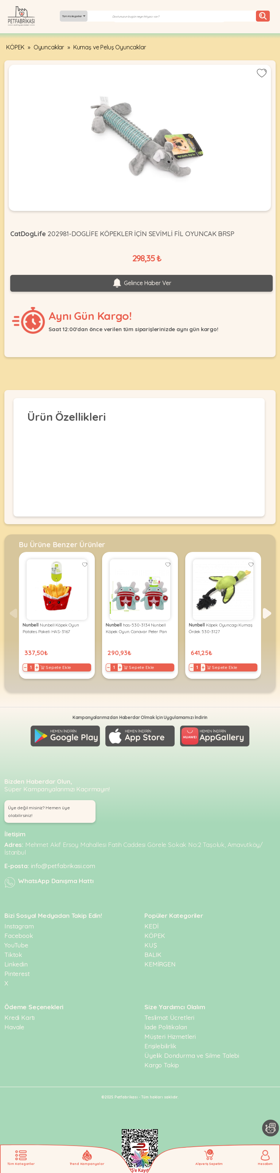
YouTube (16, 945)
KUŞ (150, 945)
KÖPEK (15, 47)
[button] (267, 613)
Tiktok (13, 954)
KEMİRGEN (160, 964)
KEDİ (151, 926)
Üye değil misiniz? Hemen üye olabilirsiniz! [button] (39, 811)
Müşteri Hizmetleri (170, 1036)
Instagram (19, 926)
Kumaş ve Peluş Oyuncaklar (109, 47)
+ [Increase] (36, 667)
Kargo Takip (161, 1065)
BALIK (153, 954)
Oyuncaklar (49, 47)
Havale (14, 1027)
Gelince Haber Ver (141, 283)
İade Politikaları (165, 1027)
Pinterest (17, 973)
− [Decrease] (25, 667)
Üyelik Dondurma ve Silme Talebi (191, 1055)
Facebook (18, 935)
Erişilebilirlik (160, 1046)
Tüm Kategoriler (73, 16)
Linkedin (16, 964)
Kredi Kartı (19, 1017)
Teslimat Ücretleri (169, 1017)
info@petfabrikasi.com (63, 866)
